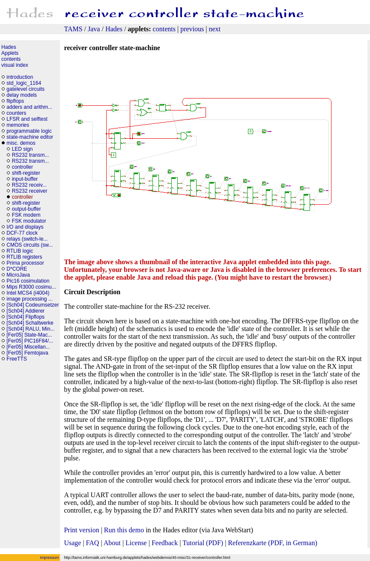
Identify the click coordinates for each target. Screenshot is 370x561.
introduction (19, 77)
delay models (21, 95)
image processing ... (29, 299)
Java (94, 29)
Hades (113, 29)
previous (192, 29)
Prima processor (25, 263)
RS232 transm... (30, 155)
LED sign (22, 149)
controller (22, 167)
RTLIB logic (19, 251)
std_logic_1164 (23, 83)
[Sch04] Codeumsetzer (32, 305)
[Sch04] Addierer (25, 311)
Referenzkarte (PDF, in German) (272, 542)
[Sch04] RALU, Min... (30, 329)
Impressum (49, 557)
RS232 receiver (30, 191)
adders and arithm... (29, 107)
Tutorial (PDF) (202, 542)
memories (17, 125)
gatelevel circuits (25, 89)
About (112, 542)
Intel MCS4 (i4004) (27, 293)
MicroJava (18, 275)
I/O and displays (24, 227)
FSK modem (26, 215)
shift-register (26, 173)
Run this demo (124, 530)
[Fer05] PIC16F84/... (29, 341)
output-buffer (27, 209)
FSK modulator (29, 221)
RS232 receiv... (29, 185)
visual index (14, 65)
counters (16, 113)
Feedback (165, 542)
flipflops (15, 101)
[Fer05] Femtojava (27, 353)
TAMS (73, 29)
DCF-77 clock (22, 233)
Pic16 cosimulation (27, 281)
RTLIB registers (24, 257)
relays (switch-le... (27, 239)
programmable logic (28, 131)
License (136, 542)
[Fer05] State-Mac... (29, 335)
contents (164, 29)
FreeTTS (16, 359)
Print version (81, 530)
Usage (72, 542)
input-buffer (25, 179)
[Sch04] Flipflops (25, 317)
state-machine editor (29, 137)
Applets (9, 53)
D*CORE (16, 269)
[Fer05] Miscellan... (28, 347)
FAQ (92, 542)
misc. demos (20, 143)
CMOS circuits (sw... (29, 245)
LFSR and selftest (26, 119)
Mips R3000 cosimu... (31, 287)
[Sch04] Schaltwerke (29, 323)
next (215, 29)
